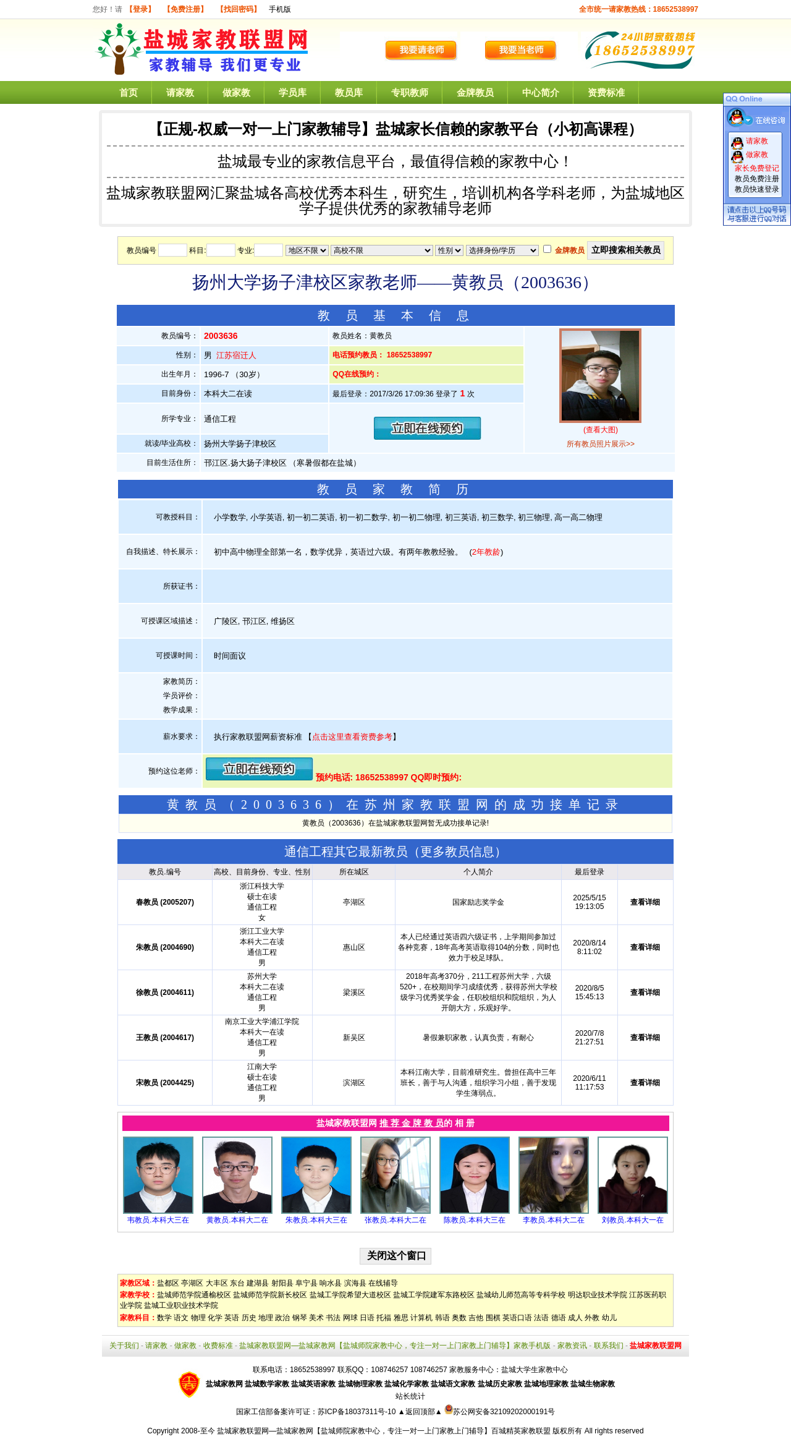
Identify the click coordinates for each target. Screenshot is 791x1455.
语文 (181, 1317)
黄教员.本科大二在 (237, 1220)
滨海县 (355, 1283)
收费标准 (218, 1345)
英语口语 (517, 1317)
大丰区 (217, 1283)
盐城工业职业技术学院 (181, 1305)
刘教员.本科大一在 (632, 1220)
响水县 (330, 1283)
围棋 (493, 1317)
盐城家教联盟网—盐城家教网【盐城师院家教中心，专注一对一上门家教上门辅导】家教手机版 (395, 1345)
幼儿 (609, 1317)
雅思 (401, 1317)
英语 (231, 1317)
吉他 (475, 1317)
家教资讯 (572, 1345)
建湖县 (258, 1283)
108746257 (428, 1369)
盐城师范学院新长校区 (270, 1295)
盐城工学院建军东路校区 (434, 1295)
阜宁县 (306, 1283)
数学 (164, 1317)
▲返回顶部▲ (420, 1411)
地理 (265, 1317)
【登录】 (140, 9)
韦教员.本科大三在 (157, 1220)
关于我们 (124, 1345)
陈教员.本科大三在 (474, 1220)
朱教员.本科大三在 (316, 1220)
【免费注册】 (185, 9)
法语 (541, 1317)
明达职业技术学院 (597, 1295)
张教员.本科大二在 (395, 1220)
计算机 (421, 1317)
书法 (333, 1317)
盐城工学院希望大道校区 (350, 1295)
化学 (215, 1317)
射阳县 (282, 1283)
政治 (282, 1317)
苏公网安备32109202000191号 (499, 1411)
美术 (316, 1317)
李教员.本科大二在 (553, 1220)
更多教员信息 (457, 851)
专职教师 (409, 92)
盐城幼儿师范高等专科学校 (520, 1295)
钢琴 (299, 1317)
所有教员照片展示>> (601, 444)
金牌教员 (475, 92)
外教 (592, 1317)
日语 (367, 1317)
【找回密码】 (238, 9)
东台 (237, 1283)
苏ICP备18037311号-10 (358, 1411)
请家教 (180, 92)
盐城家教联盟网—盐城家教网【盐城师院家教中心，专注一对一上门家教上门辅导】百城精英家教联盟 (384, 1431)
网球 (350, 1317)
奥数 (459, 1317)
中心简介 (540, 92)
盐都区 (168, 1283)
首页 (128, 92)
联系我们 (609, 1345)
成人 (575, 1317)
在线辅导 (383, 1283)
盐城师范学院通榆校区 (194, 1295)
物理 (198, 1317)
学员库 (293, 92)
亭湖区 (192, 1283)
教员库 (349, 92)
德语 (558, 1317)
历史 (249, 1317)
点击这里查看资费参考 (352, 736)
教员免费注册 (757, 178)
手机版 (280, 9)
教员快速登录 (757, 189)
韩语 (442, 1317)
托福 (383, 1317)
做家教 (236, 92)
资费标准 (606, 92)
